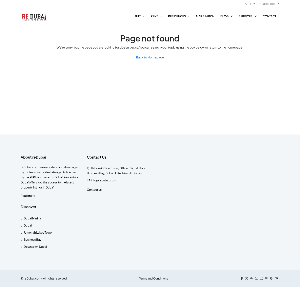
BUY (138, 16)
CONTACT (269, 16)
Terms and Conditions (153, 278)
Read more (28, 195)
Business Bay (32, 239)
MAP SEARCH (205, 16)
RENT (154, 16)
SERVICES (245, 16)
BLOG (224, 16)
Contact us (94, 189)
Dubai (28, 225)
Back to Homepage (150, 57)
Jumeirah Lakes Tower (38, 232)
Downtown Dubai (35, 246)
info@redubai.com (103, 180)
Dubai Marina (32, 218)
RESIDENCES (177, 16)
